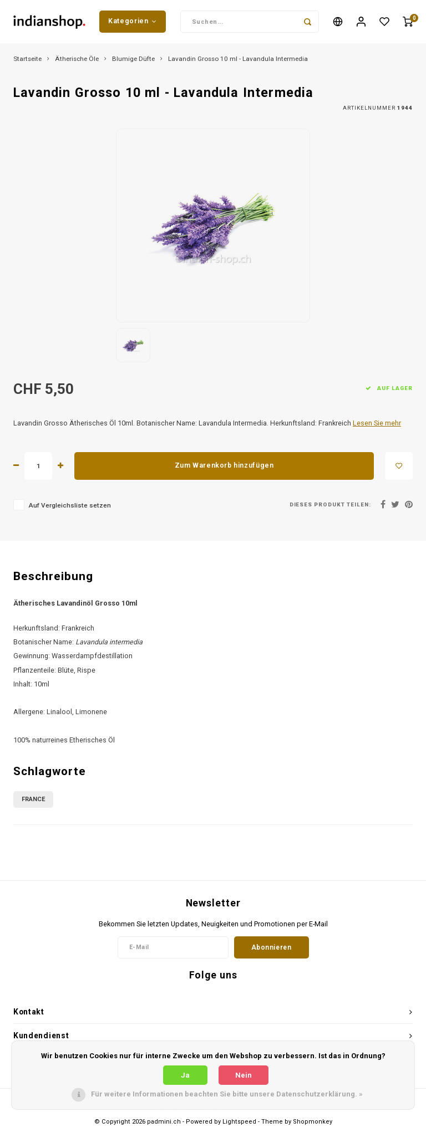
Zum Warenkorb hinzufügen (224, 466)
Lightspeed (239, 1122)
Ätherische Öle (77, 60)
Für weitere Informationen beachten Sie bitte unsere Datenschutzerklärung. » (227, 1094)
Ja (185, 1075)
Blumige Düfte (133, 60)
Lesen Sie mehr (377, 424)
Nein (243, 1075)
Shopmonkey (312, 1122)
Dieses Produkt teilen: (330, 506)
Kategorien (132, 21)
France (33, 799)
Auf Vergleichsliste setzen (69, 506)
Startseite (27, 60)
